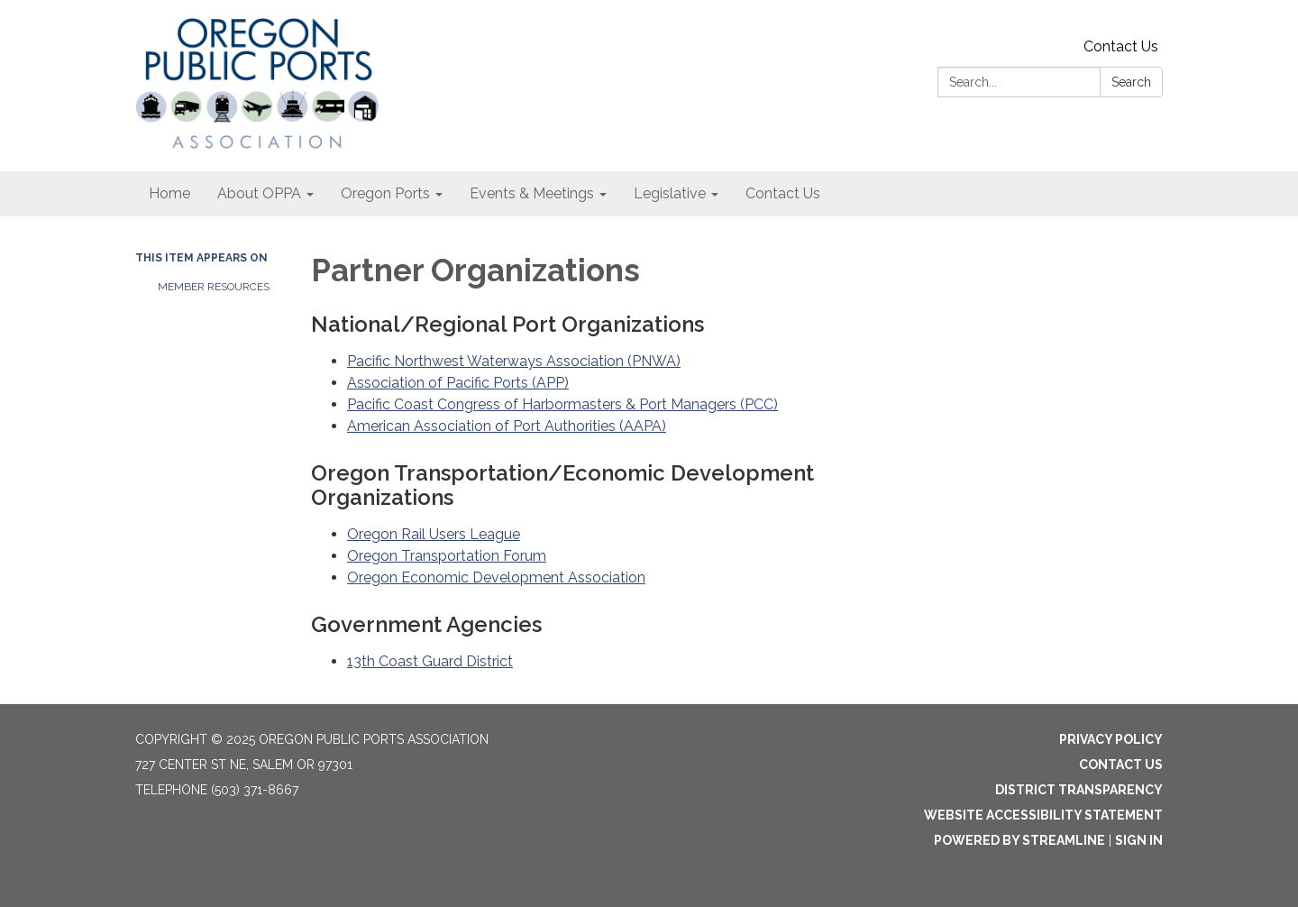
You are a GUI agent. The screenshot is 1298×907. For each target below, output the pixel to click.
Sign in (1139, 840)
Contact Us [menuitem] (782, 193)
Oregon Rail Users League (433, 534)
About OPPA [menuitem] (259, 193)
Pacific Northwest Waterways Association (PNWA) (514, 361)
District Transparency (1079, 790)
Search (1131, 82)
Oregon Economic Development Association (496, 577)
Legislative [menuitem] (670, 193)
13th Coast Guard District (430, 661)
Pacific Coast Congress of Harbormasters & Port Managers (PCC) (562, 404)
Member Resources (214, 286)
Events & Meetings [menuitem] (532, 193)
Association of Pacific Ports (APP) (458, 382)
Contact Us (1120, 46)
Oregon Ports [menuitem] (385, 193)
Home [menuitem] (169, 193)
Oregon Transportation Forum (446, 555)
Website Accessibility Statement (1043, 815)
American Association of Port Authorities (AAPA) (506, 426)
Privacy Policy (1111, 739)
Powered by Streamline (1019, 840)
